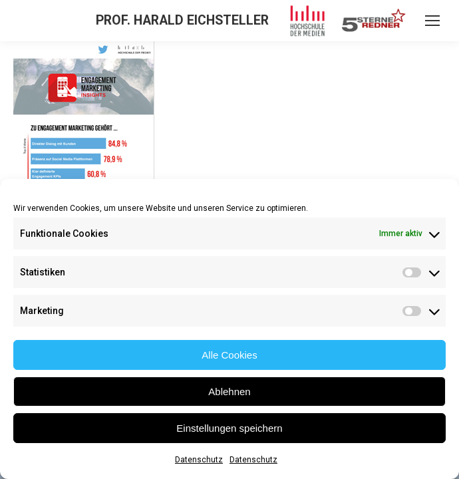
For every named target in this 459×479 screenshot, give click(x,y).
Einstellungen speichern (229, 428)
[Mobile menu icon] (432, 20)
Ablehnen (229, 391)
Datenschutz (199, 459)
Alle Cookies (229, 355)
